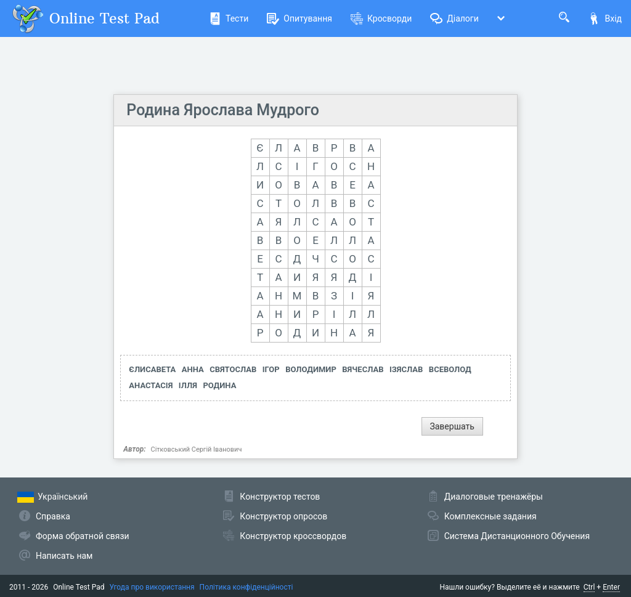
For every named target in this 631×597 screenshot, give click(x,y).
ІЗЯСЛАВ (406, 369)
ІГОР (271, 369)
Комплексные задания (490, 516)
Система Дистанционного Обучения (517, 536)
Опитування (299, 18)
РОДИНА (219, 385)
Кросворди (381, 18)
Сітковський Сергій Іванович (196, 449)
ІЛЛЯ (188, 385)
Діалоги (454, 18)
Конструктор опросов (283, 516)
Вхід (605, 18)
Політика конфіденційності (246, 587)
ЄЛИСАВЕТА (152, 369)
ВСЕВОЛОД (450, 369)
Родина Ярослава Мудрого (222, 110)
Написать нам (64, 556)
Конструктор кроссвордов (293, 536)
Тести (228, 18)
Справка (53, 516)
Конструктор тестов (280, 497)
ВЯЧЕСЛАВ (362, 369)
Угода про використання (152, 587)
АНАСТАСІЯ (151, 385)
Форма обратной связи (82, 536)
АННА (193, 369)
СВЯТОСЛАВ (233, 369)
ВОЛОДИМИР (310, 369)
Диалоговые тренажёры (493, 497)
